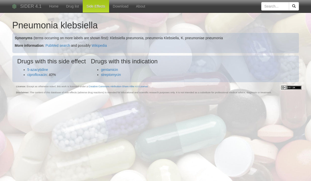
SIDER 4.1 (30, 6)
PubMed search (58, 45)
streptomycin (111, 75)
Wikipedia (99, 45)
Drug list (72, 6)
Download (120, 6)
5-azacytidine (37, 70)
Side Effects (95, 6)
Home (53, 6)
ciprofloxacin (37, 75)
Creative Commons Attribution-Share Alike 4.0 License (118, 86)
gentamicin (109, 70)
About (140, 6)
